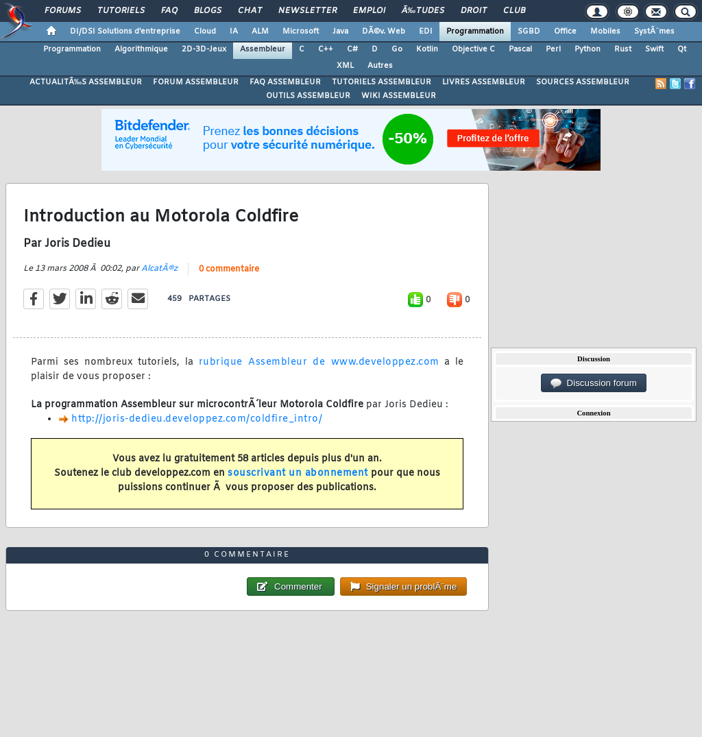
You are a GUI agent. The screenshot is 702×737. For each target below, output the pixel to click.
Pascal (520, 49)
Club (514, 10)
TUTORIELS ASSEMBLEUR (381, 82)
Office (565, 31)
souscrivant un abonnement (298, 473)
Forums (62, 10)
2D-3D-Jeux (204, 49)
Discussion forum (593, 383)
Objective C (473, 49)
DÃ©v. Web (383, 31)
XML (345, 66)
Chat (250, 10)
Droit (473, 10)
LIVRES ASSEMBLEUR (483, 82)
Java (340, 31)
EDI (426, 31)
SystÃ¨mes (654, 31)
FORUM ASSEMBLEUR (196, 82)
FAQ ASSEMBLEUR (285, 82)
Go (396, 49)
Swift (654, 49)
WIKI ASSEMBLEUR (398, 96)
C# (352, 49)
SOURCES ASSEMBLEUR (582, 82)
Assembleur (262, 49)
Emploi (369, 10)
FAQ (169, 10)
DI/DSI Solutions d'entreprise (125, 31)
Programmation (475, 31)
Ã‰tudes (423, 10)
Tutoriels (121, 10)
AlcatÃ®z (159, 268)
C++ (325, 49)
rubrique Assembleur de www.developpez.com (319, 362)
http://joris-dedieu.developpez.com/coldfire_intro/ (196, 419)
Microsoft (300, 31)
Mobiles (605, 31)
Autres (380, 66)
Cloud (205, 31)
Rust (622, 49)
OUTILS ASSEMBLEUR (308, 96)
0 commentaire (229, 269)
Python (587, 49)
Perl (553, 49)
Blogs (208, 10)
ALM (260, 31)
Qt (681, 49)
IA (234, 31)
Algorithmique (141, 49)
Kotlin (427, 49)
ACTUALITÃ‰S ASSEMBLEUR (85, 82)
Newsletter (307, 10)
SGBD (529, 31)
